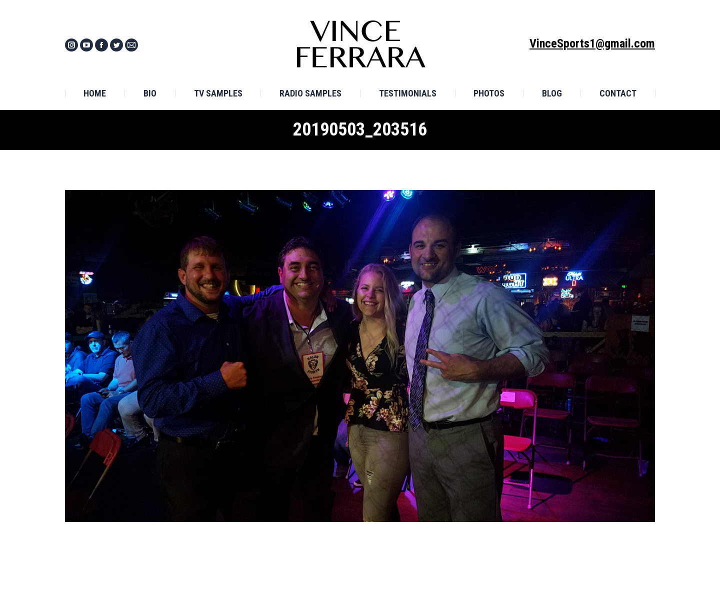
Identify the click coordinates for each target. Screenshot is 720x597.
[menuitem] (95, 93)
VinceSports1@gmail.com (592, 43)
